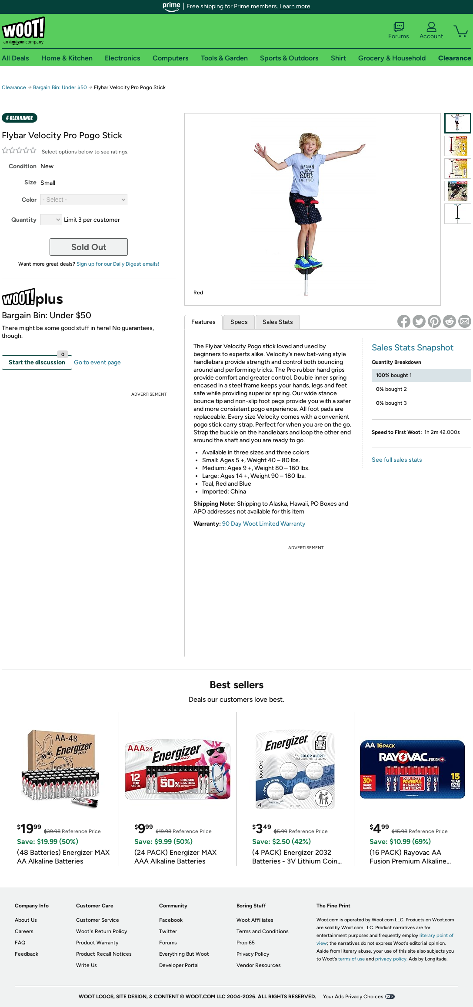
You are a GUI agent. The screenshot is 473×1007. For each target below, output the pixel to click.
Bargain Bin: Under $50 (60, 87)
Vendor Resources (258, 965)
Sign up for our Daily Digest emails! (118, 264)
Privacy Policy (252, 954)
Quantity (24, 219)
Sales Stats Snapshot (413, 347)
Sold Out (89, 247)
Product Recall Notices (104, 954)
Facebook (171, 920)
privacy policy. (391, 959)
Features (203, 322)
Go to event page (97, 362)
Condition (23, 166)
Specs (239, 322)
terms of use (351, 959)
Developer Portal (179, 965)
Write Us (86, 965)
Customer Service (97, 920)
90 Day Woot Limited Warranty (264, 523)
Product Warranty (97, 943)
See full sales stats (397, 459)
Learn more (295, 6)
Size (30, 182)
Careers (24, 931)
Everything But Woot (184, 954)
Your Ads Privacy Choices (353, 997)
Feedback (26, 954)
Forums (398, 31)
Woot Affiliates (254, 920)
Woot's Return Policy (101, 931)
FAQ (20, 943)
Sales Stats (278, 322)
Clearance (14, 87)
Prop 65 (245, 943)
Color (29, 199)
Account (431, 31)
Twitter (168, 931)
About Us (26, 920)
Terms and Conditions (262, 931)
